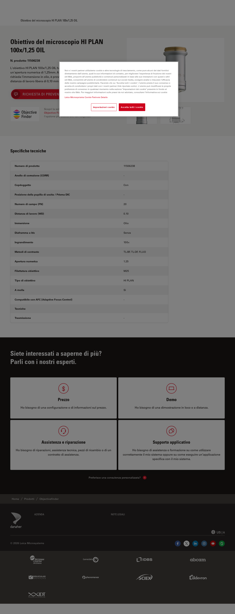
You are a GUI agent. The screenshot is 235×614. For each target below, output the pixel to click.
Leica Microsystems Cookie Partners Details (86, 97)
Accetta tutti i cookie (132, 107)
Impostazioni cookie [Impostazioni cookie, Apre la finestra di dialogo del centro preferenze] (104, 107)
